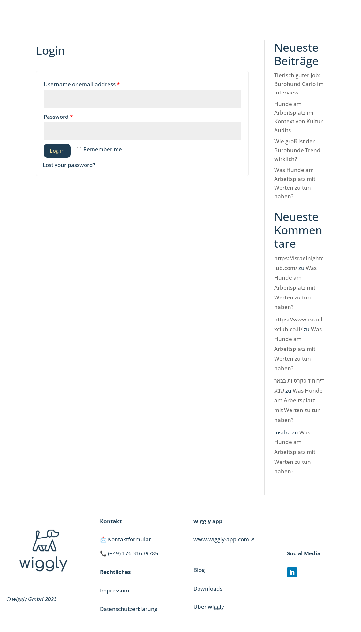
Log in (57, 150)
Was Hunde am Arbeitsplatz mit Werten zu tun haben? (295, 287)
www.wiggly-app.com (221, 539)
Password (58, 116)
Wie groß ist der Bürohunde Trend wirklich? (297, 150)
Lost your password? (69, 165)
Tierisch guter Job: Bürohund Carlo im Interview (299, 83)
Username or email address (82, 84)
